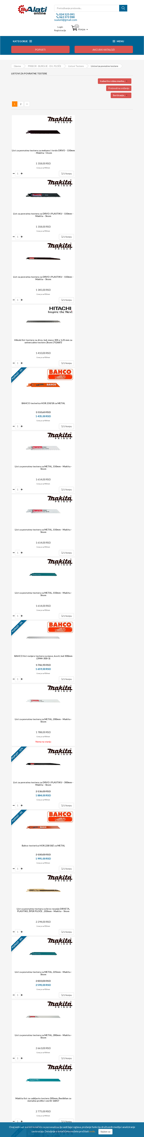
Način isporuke (21, 1071)
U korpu (63, 173)
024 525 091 (67, 14)
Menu (118, 41)
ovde (92, 1131)
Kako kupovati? (21, 1063)
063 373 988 (67, 17)
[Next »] (27, 104)
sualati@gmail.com (65, 19)
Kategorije (22, 41)
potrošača (75, 967)
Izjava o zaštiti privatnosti (26, 1080)
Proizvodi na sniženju (118, 88)
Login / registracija (86, 1063)
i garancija (78, 951)
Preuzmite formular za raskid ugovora (95, 1076)
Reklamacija (19, 1076)
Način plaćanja (21, 1067)
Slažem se (105, 1131)
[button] (114, 81)
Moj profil (82, 1067)
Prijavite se (122, 911)
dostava (67, 934)
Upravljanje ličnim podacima (91, 1071)
